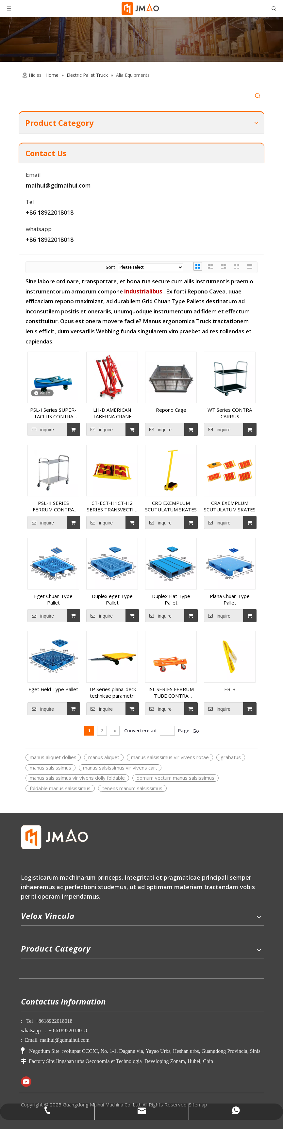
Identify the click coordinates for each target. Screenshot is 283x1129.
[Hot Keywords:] (258, 96)
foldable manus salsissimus (60, 788)
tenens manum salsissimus (132, 788)
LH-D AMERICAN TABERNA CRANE (112, 413)
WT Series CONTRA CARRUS (230, 413)
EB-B (230, 689)
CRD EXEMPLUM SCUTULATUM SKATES (171, 506)
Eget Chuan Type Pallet (53, 599)
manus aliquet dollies (53, 757)
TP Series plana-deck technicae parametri (112, 692)
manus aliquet (103, 757)
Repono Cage (171, 410)
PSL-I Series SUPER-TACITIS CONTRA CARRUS (53, 413)
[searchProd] (135, 96)
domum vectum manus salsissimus (175, 777)
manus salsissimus (50, 767)
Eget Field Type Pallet (53, 689)
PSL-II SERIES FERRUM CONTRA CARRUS (53, 506)
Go (195, 730)
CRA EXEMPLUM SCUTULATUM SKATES (230, 506)
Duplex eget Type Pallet (112, 599)
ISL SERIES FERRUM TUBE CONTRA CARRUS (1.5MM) (171, 692)
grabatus (231, 757)
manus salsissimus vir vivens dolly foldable (77, 777)
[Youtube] (26, 1081)
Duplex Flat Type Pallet (171, 599)
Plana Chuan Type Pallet (230, 599)
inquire (40, 429)
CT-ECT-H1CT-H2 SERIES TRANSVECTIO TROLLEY (112, 506)
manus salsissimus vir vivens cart (120, 767)
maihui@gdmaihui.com (58, 185)
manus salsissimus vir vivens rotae (170, 757)
